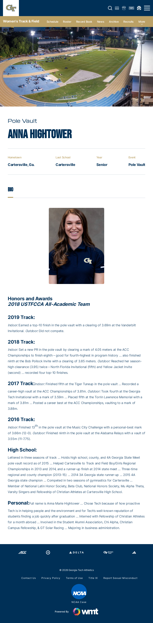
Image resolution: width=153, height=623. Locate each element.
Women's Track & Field (21, 21)
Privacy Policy (50, 577)
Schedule (52, 21)
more (141, 21)
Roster (67, 21)
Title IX (93, 577)
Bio (10, 189)
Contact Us (28, 577)
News (100, 21)
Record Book (84, 21)
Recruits (128, 21)
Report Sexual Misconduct (120, 577)
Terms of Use (74, 577)
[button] (110, 8)
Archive (114, 21)
